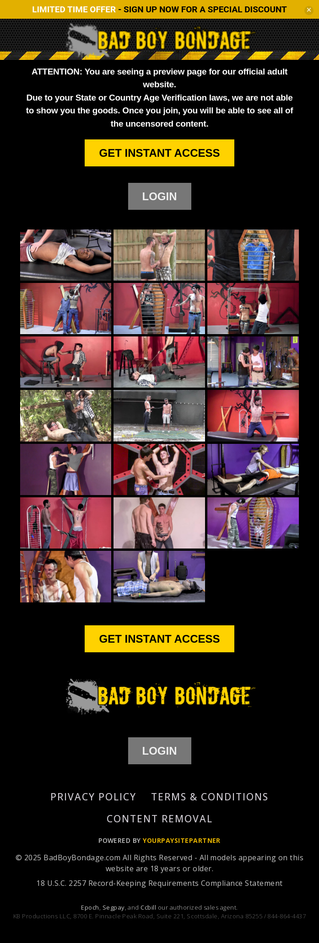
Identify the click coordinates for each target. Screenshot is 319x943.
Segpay (114, 907)
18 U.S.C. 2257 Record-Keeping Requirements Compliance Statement (159, 883)
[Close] (309, 10)
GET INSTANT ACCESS (159, 153)
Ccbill (148, 907)
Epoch (90, 907)
